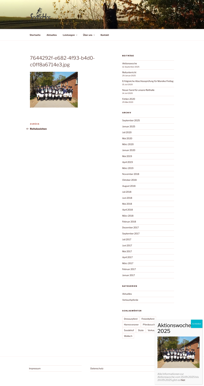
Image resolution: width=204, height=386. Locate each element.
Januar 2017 (128, 275)
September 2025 (131, 120)
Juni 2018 (127, 198)
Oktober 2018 (129, 180)
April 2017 (127, 257)
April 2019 (127, 162)
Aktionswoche (129, 63)
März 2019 (127, 168)
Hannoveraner (131, 324)
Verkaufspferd (155, 330)
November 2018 (130, 174)
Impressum (35, 368)
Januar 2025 (128, 126)
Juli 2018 (126, 191)
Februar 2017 (129, 269)
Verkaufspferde (130, 299)
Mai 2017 (127, 251)
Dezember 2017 (130, 227)
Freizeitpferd (148, 318)
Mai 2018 (127, 203)
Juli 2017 (126, 239)
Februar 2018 (129, 221)
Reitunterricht (129, 72)
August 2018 (128, 186)
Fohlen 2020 (128, 99)
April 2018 (127, 209)
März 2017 (127, 263)
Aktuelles (52, 35)
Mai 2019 (127, 156)
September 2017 (130, 233)
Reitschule (165, 324)
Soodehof (129, 330)
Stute (141, 330)
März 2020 (128, 144)
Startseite (35, 35)
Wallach (128, 336)
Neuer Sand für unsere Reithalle (138, 90)
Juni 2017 (127, 245)
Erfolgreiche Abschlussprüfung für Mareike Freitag (147, 81)
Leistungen (70, 35)
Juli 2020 (127, 132)
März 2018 (127, 215)
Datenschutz (96, 368)
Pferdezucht (149, 324)
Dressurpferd (130, 318)
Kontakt (105, 35)
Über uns (89, 35)
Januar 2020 (128, 150)
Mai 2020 (127, 138)
